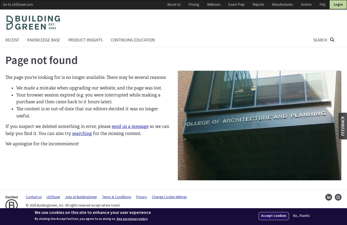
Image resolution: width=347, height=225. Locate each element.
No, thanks (301, 215)
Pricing (194, 4)
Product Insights (85, 40)
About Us (174, 4)
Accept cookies (274, 215)
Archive (306, 4)
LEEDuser (53, 197)
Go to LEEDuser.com (18, 4)
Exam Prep (237, 4)
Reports (258, 4)
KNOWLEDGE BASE (43, 40)
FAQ (323, 4)
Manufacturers (282, 4)
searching (82, 133)
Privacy (141, 197)
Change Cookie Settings (169, 197)
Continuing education (133, 40)
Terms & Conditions (116, 197)
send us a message (130, 126)
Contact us (34, 197)
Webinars (213, 4)
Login (338, 4)
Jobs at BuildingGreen (81, 197)
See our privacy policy (132, 219)
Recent (12, 40)
